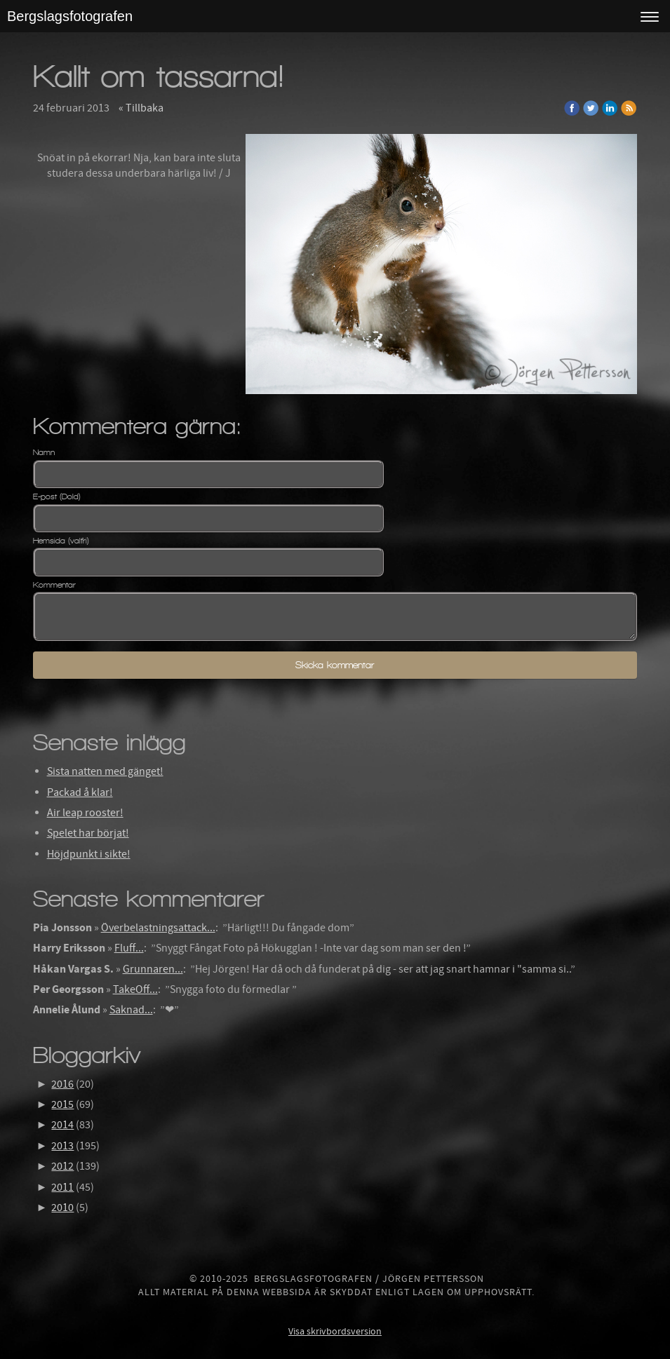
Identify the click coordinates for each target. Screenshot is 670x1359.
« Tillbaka (141, 108)
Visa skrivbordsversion (335, 1331)
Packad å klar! (80, 792)
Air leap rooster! (85, 813)
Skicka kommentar (334, 665)
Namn (44, 452)
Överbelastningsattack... (158, 928)
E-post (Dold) (57, 496)
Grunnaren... (153, 969)
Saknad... (131, 1010)
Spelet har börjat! (88, 833)
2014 (62, 1125)
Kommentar (54, 585)
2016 (62, 1084)
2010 (62, 1208)
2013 (62, 1146)
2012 (62, 1166)
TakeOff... (135, 989)
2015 (62, 1104)
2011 (62, 1187)
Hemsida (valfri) (61, 540)
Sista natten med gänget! (105, 771)
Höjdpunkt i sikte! (88, 854)
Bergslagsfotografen (70, 16)
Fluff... (129, 948)
